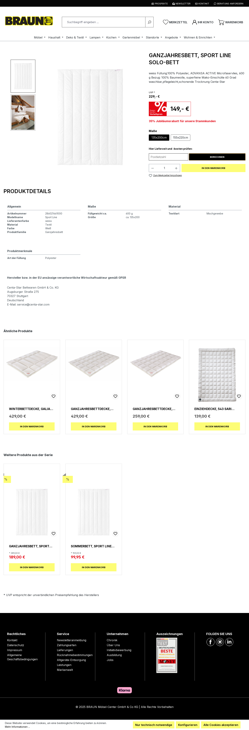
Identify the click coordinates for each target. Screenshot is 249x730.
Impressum (14, 650)
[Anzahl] (164, 168)
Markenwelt (65, 670)
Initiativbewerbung (119, 650)
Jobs (110, 660)
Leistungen (64, 665)
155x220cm (180, 137)
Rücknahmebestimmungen (75, 655)
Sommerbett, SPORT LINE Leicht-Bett (91, 546)
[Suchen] (149, 22)
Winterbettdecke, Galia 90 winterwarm (29, 409)
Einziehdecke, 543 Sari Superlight (213, 409)
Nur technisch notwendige (153, 725)
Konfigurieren (187, 725)
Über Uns (113, 645)
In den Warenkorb (213, 168)
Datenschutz (15, 645)
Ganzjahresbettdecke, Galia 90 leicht (152, 409)
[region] (74, 117)
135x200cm (159, 137)
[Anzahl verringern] (152, 168)
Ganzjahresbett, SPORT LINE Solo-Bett (29, 546)
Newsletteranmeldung (71, 640)
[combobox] (103, 22)
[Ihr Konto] (203, 22)
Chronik (112, 640)
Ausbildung (114, 655)
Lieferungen (65, 650)
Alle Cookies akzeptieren (220, 725)
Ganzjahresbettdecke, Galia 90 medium (90, 409)
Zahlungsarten (66, 645)
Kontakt (12, 640)
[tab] (32, 191)
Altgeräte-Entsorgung (71, 660)
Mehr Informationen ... (17, 726)
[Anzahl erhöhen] (176, 168)
